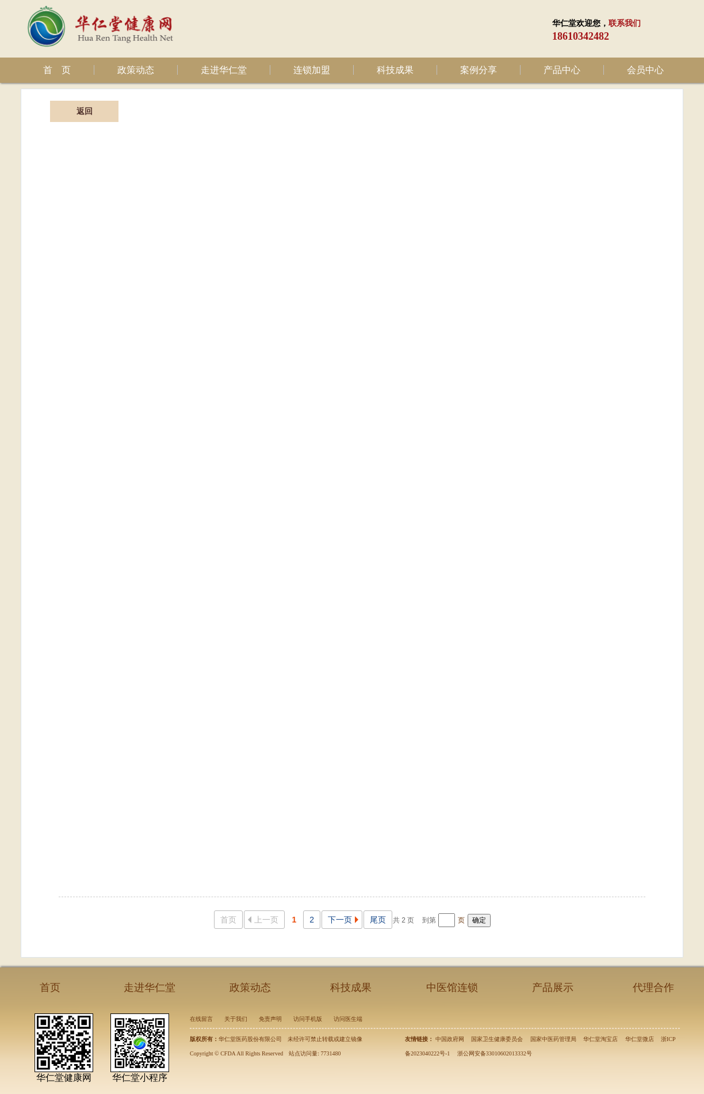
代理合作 (653, 987)
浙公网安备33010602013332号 (494, 1053)
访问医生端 (348, 1019)
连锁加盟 (311, 70)
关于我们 (235, 1019)
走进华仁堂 (224, 70)
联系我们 (625, 23)
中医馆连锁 (452, 987)
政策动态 (135, 70)
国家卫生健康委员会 (497, 1039)
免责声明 (270, 1019)
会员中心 (645, 70)
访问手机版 (307, 1019)
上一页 (261, 919)
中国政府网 (449, 1039)
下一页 (345, 919)
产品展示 (552, 987)
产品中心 (562, 70)
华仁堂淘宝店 (600, 1039)
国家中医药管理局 (553, 1039)
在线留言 (201, 1019)
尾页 (378, 919)
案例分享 (478, 70)
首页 (228, 919)
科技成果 (395, 70)
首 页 (57, 70)
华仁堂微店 (639, 1039)
